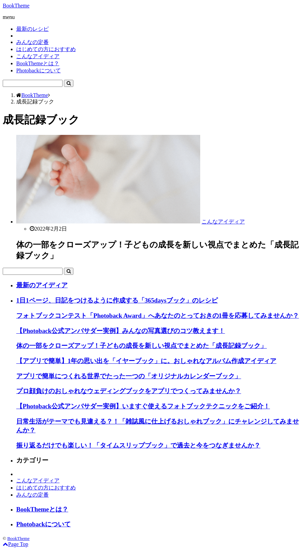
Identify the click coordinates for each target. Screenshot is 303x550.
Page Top (15, 544)
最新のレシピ (32, 29)
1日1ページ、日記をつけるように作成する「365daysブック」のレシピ (117, 300)
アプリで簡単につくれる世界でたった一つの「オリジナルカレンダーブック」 (128, 376)
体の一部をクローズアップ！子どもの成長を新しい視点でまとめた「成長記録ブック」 (141, 345)
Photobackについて (38, 70)
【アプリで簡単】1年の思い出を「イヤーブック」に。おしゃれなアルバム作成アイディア (146, 360)
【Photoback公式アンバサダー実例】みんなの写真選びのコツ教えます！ (120, 330)
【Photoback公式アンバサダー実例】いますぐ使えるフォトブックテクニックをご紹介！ (143, 406)
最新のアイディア (42, 285)
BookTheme (16, 5)
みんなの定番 (32, 42)
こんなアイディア (38, 56)
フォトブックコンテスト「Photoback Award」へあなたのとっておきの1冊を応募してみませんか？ (157, 315)
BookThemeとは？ (37, 63)
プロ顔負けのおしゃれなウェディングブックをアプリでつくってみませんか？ (128, 390)
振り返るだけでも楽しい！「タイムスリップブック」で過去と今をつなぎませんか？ (138, 445)
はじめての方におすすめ (46, 49)
